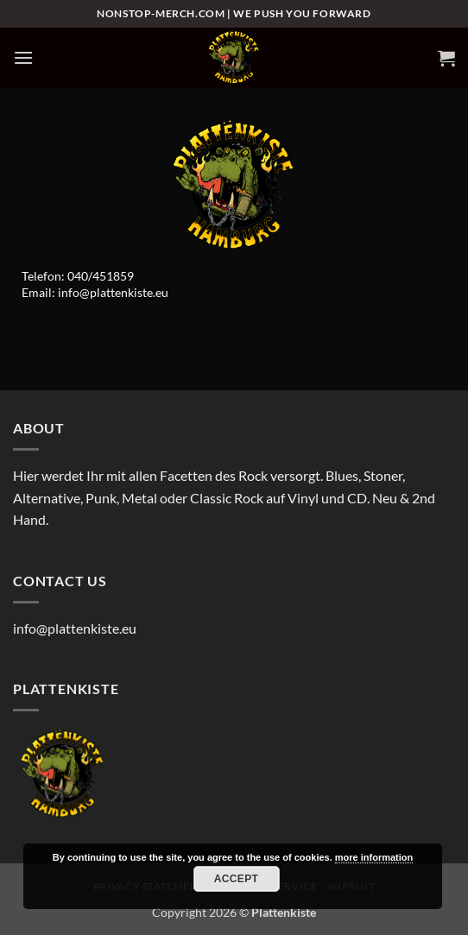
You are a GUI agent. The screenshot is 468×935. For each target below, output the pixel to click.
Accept (236, 879)
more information (374, 857)
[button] (23, 57)
